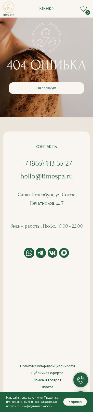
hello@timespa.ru (46, 176)
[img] (8, 8)
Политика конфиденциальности (47, 366)
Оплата (46, 387)
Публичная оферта (47, 372)
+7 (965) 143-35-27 (46, 163)
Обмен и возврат (47, 380)
